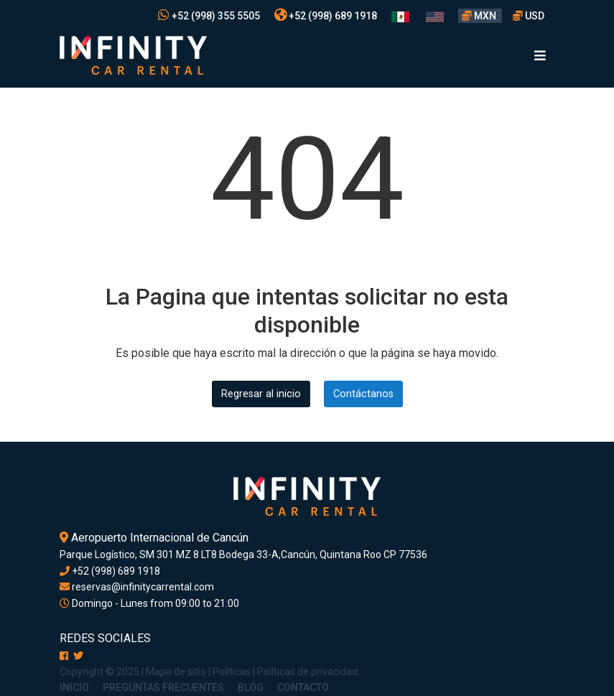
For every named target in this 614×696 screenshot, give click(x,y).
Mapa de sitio (176, 671)
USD (528, 16)
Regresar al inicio (261, 394)
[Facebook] (64, 656)
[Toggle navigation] (540, 55)
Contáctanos (363, 394)
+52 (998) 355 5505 (209, 16)
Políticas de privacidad (307, 671)
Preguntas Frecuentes (163, 687)
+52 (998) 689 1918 (325, 16)
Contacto (303, 687)
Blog (251, 687)
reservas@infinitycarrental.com (137, 587)
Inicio (74, 687)
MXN (480, 16)
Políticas (232, 671)
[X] (78, 656)
